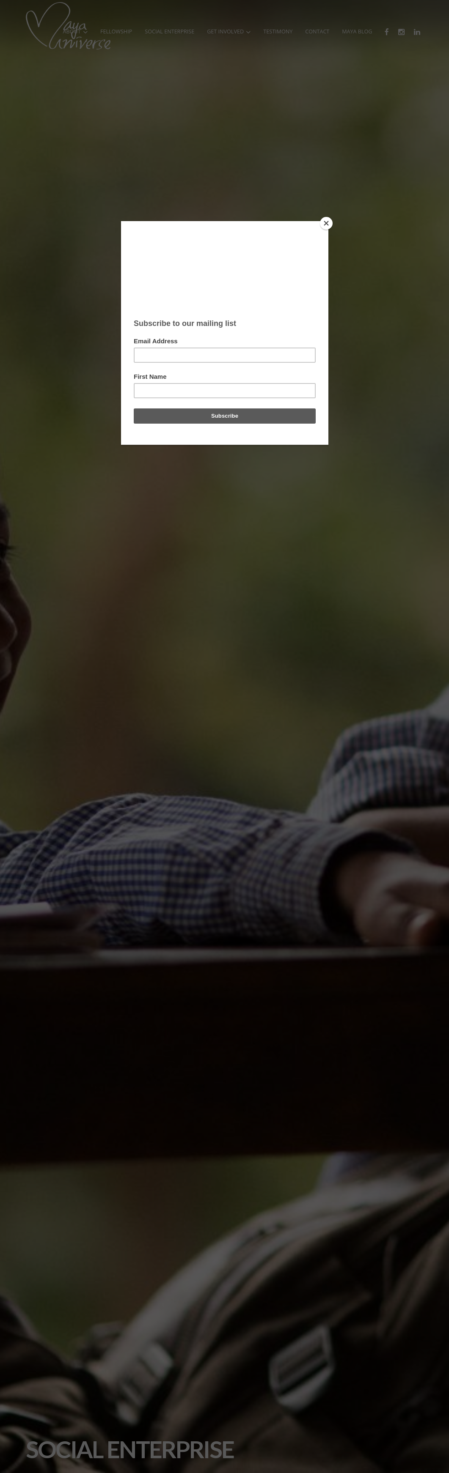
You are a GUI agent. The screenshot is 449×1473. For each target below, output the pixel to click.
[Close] (326, 223)
